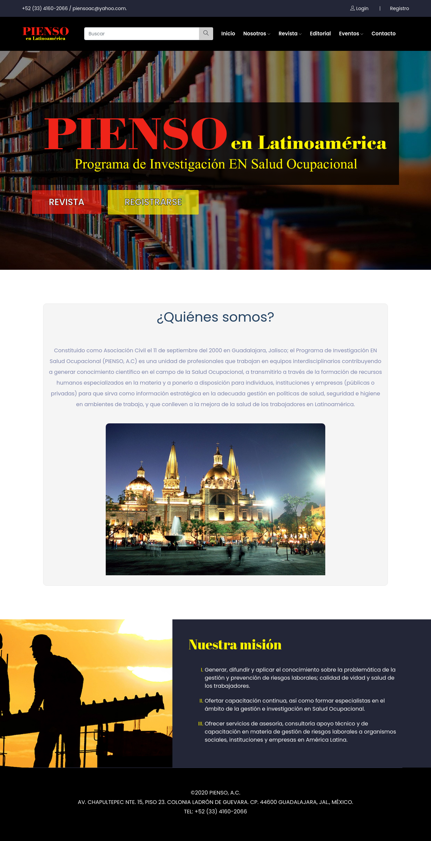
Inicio (228, 33)
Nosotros (257, 33)
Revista (290, 33)
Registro (399, 8)
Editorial (320, 33)
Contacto (384, 33)
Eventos (351, 33)
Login (359, 8)
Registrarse (153, 202)
